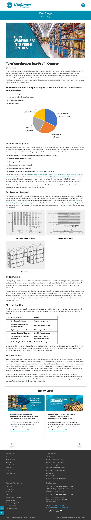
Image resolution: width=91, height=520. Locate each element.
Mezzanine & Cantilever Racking (55, 470)
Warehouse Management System (56, 478)
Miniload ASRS (50, 476)
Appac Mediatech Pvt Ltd (78, 517)
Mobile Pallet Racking (73, 174)
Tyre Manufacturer (11, 508)
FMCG (8, 494)
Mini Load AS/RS (11, 177)
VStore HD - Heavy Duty (53, 465)
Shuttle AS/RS (42, 174)
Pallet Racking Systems (53, 457)
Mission (8, 462)
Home (43, 17)
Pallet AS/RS (33, 174)
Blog (48, 17)
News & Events (10, 473)
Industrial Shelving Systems (54, 459)
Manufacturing (10, 500)
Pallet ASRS (49, 473)
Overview (9, 457)
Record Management (12, 503)
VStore (50, 174)
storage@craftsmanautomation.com (61, 507)
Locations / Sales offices (13, 465)
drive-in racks (26, 203)
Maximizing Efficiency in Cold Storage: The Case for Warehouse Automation (62, 416)
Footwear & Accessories (13, 497)
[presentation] (11, 443)
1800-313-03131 (59, 505)
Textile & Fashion (11, 505)
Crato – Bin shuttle (59, 174)
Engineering (9, 492)
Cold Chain (9, 486)
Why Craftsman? (11, 459)
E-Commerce (10, 489)
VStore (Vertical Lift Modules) (55, 462)
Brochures (9, 467)
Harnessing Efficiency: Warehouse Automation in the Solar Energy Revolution (24, 416)
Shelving (19, 203)
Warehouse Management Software (62, 177)
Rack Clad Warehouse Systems (55, 467)
